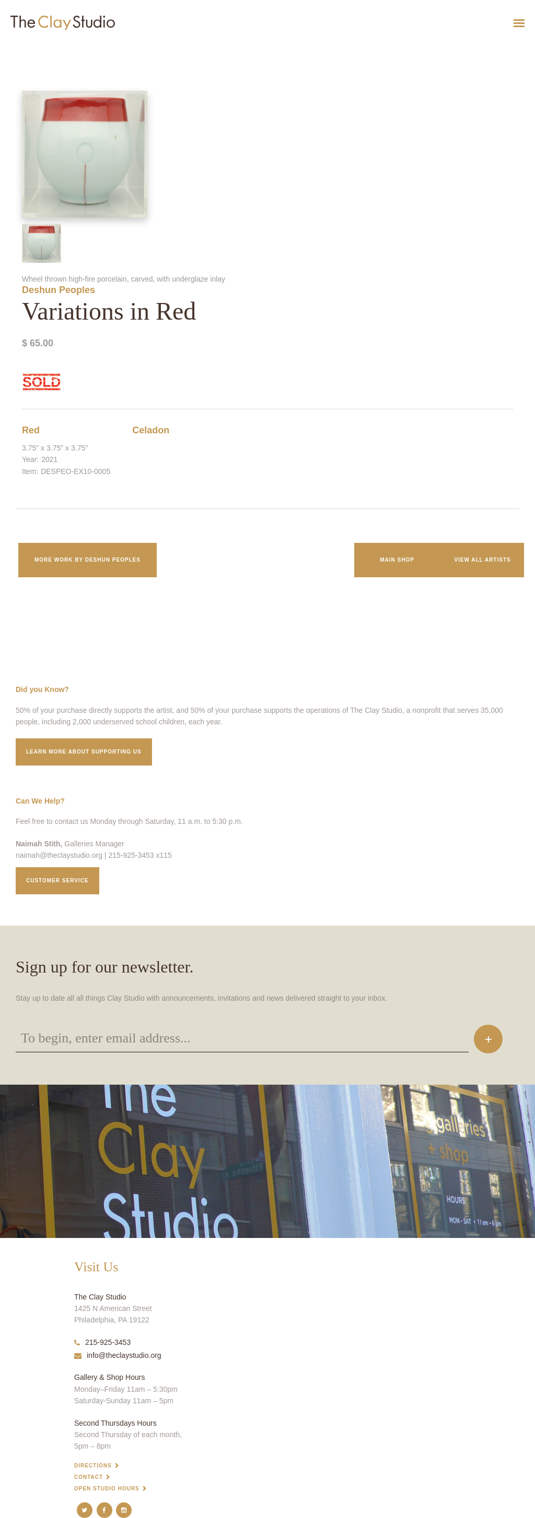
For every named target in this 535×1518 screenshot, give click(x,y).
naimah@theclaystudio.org (59, 855)
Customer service (57, 880)
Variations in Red (18, 49)
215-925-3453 (102, 1342)
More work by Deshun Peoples (87, 560)
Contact (88, 1477)
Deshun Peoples (58, 290)
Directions (93, 1465)
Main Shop (397, 560)
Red (31, 430)
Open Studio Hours (106, 1488)
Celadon (150, 430)
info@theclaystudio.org (117, 1355)
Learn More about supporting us (84, 752)
